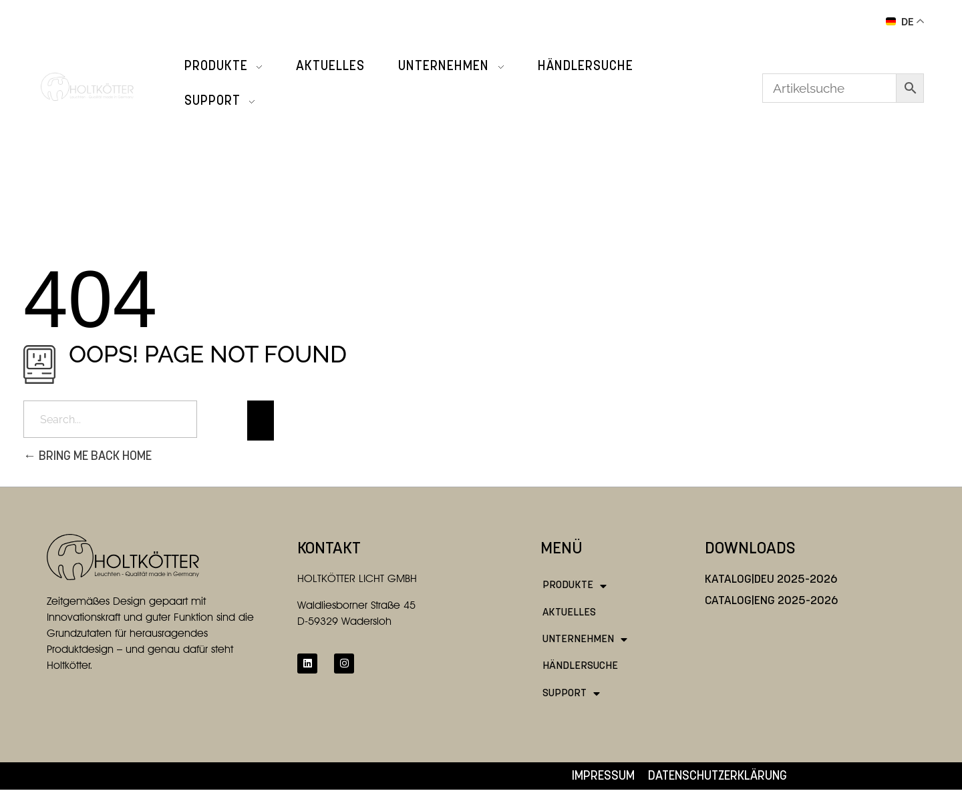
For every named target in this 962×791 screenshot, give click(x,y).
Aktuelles (569, 612)
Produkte (574, 586)
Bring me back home (87, 457)
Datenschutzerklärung (717, 776)
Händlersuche (580, 666)
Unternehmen (584, 639)
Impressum (603, 776)
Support (571, 694)
